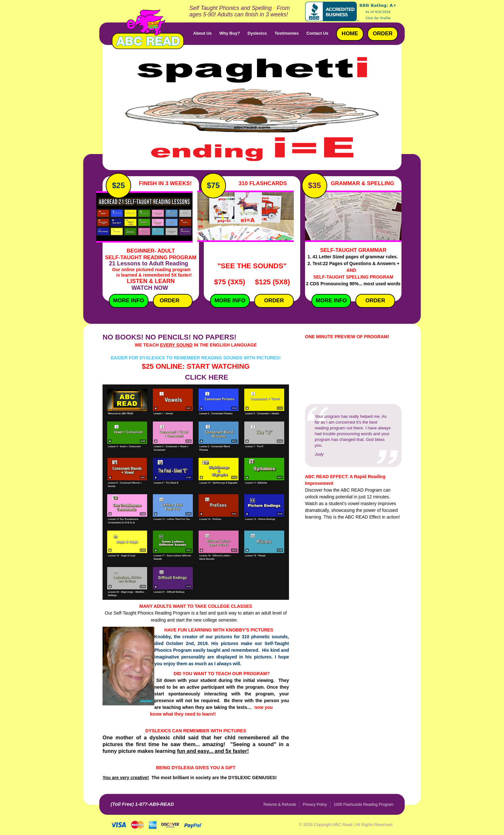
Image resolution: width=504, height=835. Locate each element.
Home (350, 33)
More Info (126, 300)
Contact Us (317, 33)
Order (169, 300)
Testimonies (286, 33)
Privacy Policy (315, 804)
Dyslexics (257, 33)
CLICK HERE (206, 377)
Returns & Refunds (280, 804)
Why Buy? (230, 33)
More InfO (229, 300)
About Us (202, 33)
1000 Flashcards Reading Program (363, 804)
